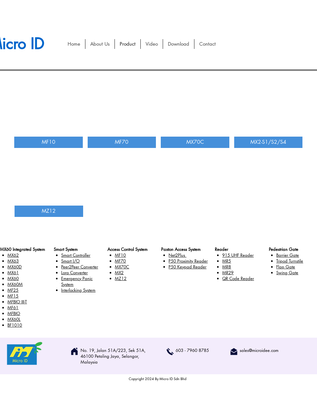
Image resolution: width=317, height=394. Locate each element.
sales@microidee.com (259, 350)
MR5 (226, 261)
